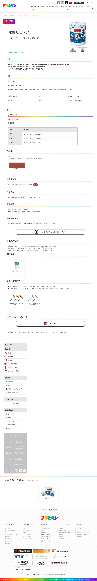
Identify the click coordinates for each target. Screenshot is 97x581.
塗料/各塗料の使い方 (64, 530)
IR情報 (7, 536)
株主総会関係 (8, 541)
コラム (87, 7)
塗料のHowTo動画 (45, 541)
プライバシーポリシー (82, 534)
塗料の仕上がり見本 (12, 392)
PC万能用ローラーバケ (16, 299)
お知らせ (59, 7)
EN (87, 3)
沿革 (6, 532)
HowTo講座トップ (45, 528)
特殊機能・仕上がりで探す (14, 389)
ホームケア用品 (12, 367)
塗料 (9, 353)
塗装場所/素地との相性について (67, 532)
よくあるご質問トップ (64, 528)
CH (93, 3)
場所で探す (9, 381)
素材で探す (9, 385)
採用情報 (79, 3)
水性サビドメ (48, 492)
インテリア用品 (12, 364)
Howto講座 (67, 7)
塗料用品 (8, 417)
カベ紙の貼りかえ (45, 534)
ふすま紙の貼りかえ (46, 536)
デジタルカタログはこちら (50, 232)
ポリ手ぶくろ (16, 266)
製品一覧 (7, 349)
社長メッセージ (9, 528)
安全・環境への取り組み (11, 534)
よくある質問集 (78, 7)
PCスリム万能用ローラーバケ (33, 300)
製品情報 (41, 7)
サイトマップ (80, 536)
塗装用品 (10, 356)
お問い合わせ (49, 7)
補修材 (10, 360)
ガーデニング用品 (13, 371)
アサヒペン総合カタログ (13, 403)
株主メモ (7, 538)
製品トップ (8, 345)
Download (50, 323)
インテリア (62, 538)
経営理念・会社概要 (10, 530)
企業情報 (33, 7)
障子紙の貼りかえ (45, 538)
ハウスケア (62, 536)
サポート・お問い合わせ (83, 532)
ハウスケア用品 (10, 425)
